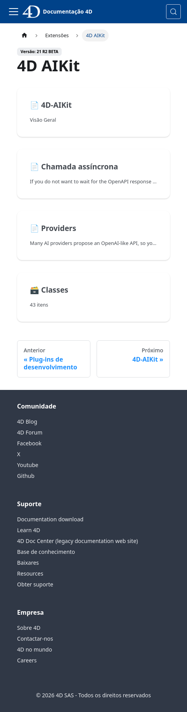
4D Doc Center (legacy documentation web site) (77, 541)
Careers (26, 660)
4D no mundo (34, 649)
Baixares (28, 562)
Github (26, 475)
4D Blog (27, 421)
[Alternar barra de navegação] (13, 11)
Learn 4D (28, 530)
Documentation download (50, 519)
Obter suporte (35, 584)
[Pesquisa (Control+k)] (173, 11)
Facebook (29, 443)
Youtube (27, 465)
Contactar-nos (35, 638)
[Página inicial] (24, 35)
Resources (30, 573)
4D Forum (29, 432)
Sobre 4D (28, 627)
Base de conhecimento (46, 551)
